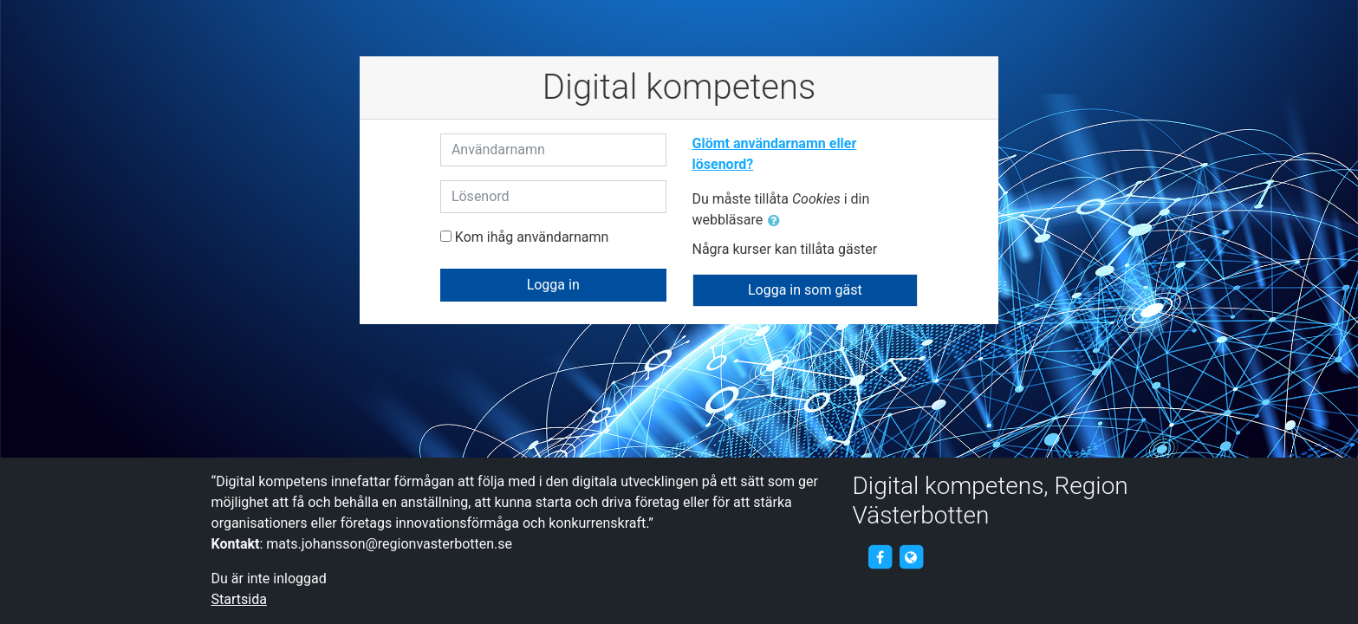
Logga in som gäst (805, 290)
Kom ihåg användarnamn (532, 237)
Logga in (553, 284)
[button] (777, 221)
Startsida (239, 599)
